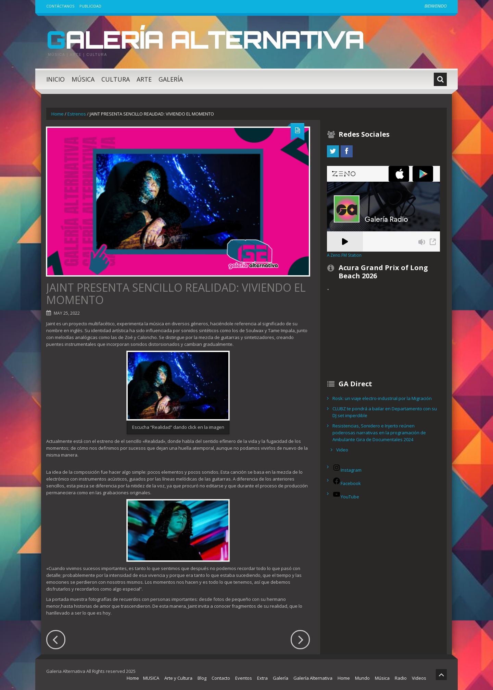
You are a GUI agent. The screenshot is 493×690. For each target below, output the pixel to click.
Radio (401, 678)
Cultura (115, 79)
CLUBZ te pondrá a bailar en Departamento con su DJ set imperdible (384, 412)
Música (83, 79)
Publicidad (90, 6)
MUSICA (151, 678)
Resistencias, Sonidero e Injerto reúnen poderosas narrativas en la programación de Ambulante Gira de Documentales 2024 (379, 433)
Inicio (55, 79)
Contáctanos (60, 6)
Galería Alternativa (210, 39)
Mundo (362, 678)
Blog (202, 678)
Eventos (243, 678)
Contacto (221, 678)
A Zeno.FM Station (344, 255)
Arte (144, 79)
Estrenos (76, 114)
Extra (262, 678)
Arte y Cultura (178, 678)
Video (342, 450)
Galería (171, 79)
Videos (419, 678)
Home (57, 114)
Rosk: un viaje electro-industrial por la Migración (382, 398)
